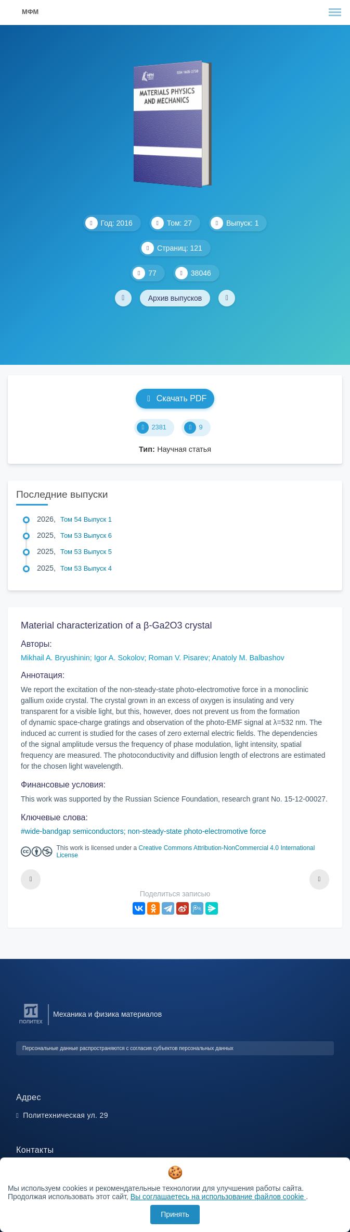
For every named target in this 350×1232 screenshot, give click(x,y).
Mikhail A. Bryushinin (55, 658)
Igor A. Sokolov (119, 658)
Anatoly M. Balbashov (248, 658)
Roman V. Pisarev (179, 658)
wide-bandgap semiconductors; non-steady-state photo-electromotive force (145, 831)
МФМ (30, 12)
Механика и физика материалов (107, 1014)
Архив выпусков (175, 298)
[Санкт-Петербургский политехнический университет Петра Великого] (31, 1023)
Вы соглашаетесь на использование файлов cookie (218, 1196)
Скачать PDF (175, 398)
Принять (175, 1214)
